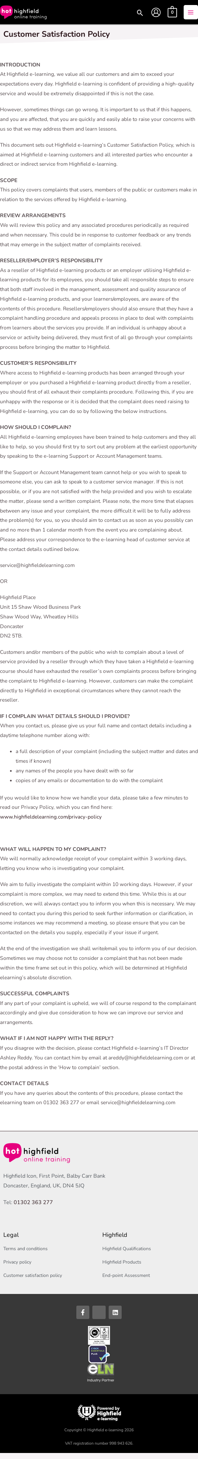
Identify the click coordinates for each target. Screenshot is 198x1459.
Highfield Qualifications (126, 1255)
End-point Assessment (126, 1281)
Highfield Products (121, 1268)
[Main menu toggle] (191, 15)
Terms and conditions (25, 1255)
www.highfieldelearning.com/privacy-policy (51, 822)
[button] (139, 17)
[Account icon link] (156, 15)
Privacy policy (17, 1268)
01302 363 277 (33, 1208)
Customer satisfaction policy (32, 1281)
